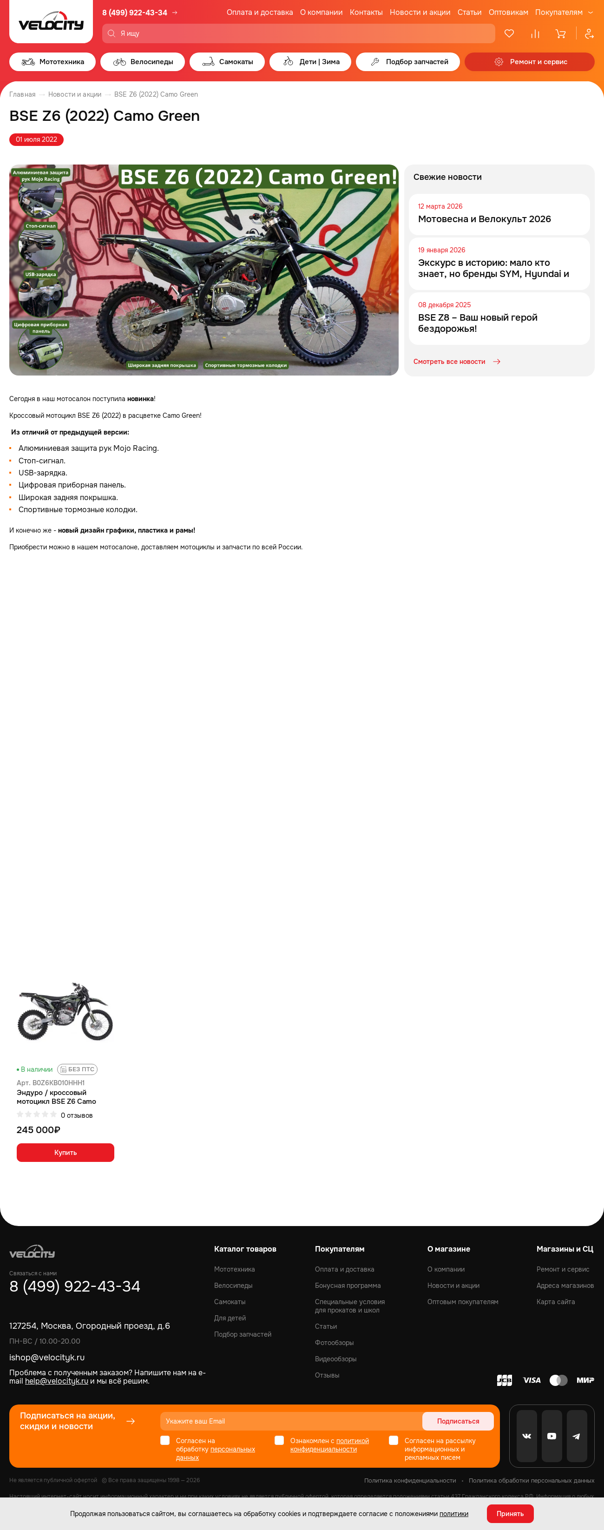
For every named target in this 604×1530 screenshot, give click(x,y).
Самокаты (230, 1302)
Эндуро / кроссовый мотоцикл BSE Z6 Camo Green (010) (56, 1097)
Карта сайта (556, 1302)
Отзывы (327, 1375)
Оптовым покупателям (463, 1302)
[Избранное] (509, 33)
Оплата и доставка (260, 12)
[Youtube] (552, 1436)
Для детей (230, 1318)
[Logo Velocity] (51, 21)
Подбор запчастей (242, 1334)
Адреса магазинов (565, 1285)
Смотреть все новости (458, 361)
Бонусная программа (348, 1285)
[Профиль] (585, 33)
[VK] (527, 1436)
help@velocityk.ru (56, 1381)
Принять (510, 1514)
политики (454, 1514)
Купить (65, 1152)
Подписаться (458, 1421)
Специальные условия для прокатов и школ (350, 1306)
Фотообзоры (334, 1343)
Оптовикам (508, 12)
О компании (321, 12)
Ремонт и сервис (563, 1269)
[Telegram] (577, 1436)
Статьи (470, 12)
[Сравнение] (535, 33)
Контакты (366, 12)
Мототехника (234, 1269)
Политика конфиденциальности (410, 1480)
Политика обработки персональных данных (532, 1480)
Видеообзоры (336, 1359)
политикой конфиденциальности (329, 1445)
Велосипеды (233, 1285)
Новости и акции (420, 12)
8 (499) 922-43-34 (134, 13)
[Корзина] (561, 33)
